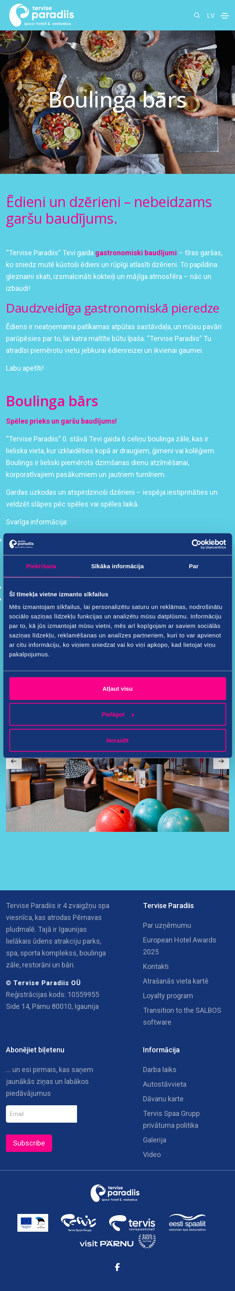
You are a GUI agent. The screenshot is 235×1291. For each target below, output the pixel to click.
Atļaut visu (117, 688)
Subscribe (29, 1143)
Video (152, 1154)
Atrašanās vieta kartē (176, 981)
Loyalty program (168, 995)
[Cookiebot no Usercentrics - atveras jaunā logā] (191, 544)
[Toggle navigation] (224, 16)
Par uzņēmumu (167, 925)
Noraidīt (117, 740)
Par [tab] (194, 566)
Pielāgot (118, 714)
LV (210, 15)
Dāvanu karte (163, 1099)
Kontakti (156, 966)
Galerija (154, 1140)
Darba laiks (160, 1069)
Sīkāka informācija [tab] (117, 566)
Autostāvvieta (164, 1084)
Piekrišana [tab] (41, 566)
